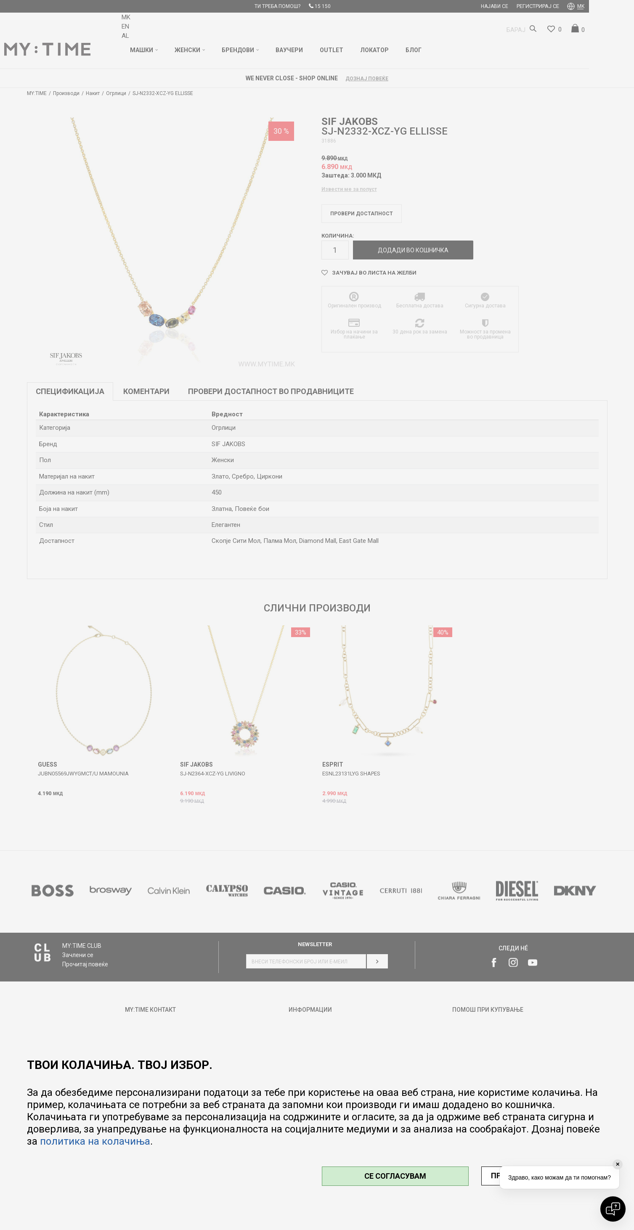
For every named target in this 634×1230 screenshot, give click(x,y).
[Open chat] (613, 1209)
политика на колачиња (95, 1141)
